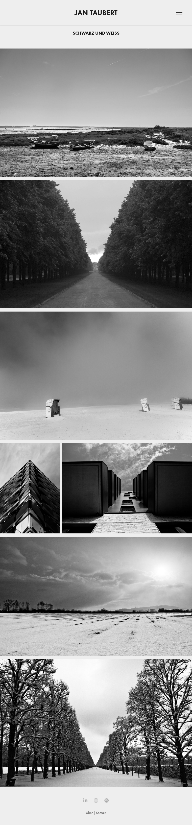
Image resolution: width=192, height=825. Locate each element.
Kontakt (101, 813)
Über (89, 813)
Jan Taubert (96, 12)
